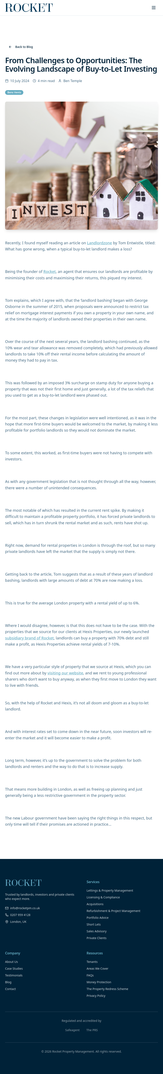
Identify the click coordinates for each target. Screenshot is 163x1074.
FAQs (90, 975)
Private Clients (97, 938)
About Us (11, 962)
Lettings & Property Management (110, 890)
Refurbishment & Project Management (113, 911)
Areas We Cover (97, 968)
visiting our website (65, 672)
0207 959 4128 (17, 915)
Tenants (92, 962)
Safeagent (72, 1030)
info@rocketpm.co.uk (22, 908)
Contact (10, 989)
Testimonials (13, 975)
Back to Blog (20, 47)
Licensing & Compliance (103, 897)
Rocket (49, 271)
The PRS (92, 1030)
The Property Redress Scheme (107, 989)
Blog (8, 982)
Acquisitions (95, 904)
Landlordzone (99, 242)
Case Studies (14, 968)
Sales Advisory (97, 931)
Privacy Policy (96, 996)
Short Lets (94, 924)
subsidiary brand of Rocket (29, 637)
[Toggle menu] (153, 7)
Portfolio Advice (97, 918)
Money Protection (99, 982)
